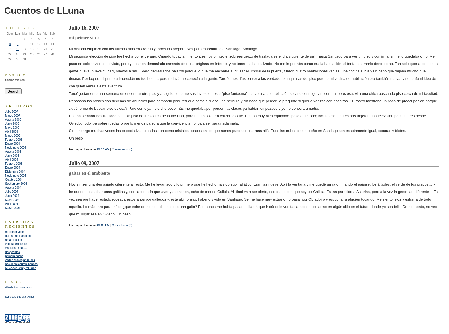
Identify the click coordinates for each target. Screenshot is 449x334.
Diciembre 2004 (15, 171)
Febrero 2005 (13, 163)
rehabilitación (13, 239)
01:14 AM (103, 149)
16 (17, 49)
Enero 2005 (12, 167)
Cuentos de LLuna (44, 10)
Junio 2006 (12, 123)
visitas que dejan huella (20, 260)
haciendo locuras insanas (21, 264)
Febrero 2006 (13, 139)
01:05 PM (103, 225)
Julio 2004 (11, 191)
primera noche (14, 256)
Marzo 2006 (12, 135)
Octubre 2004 (14, 179)
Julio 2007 (11, 111)
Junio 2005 (12, 155)
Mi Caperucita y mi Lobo (20, 268)
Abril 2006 (11, 131)
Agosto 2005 (13, 151)
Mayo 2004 (12, 199)
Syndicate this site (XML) (19, 296)
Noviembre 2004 (15, 175)
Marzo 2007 (12, 115)
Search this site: (15, 80)
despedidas (12, 252)
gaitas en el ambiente (18, 235)
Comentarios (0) (122, 149)
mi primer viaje (14, 231)
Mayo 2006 (12, 127)
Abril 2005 (11, 159)
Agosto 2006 (13, 119)
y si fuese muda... (16, 247)
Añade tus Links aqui (18, 287)
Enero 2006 (12, 143)
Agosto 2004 (13, 187)
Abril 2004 (11, 203)
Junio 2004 (12, 195)
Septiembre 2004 (16, 183)
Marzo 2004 (12, 207)
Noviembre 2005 (15, 147)
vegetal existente (16, 243)
